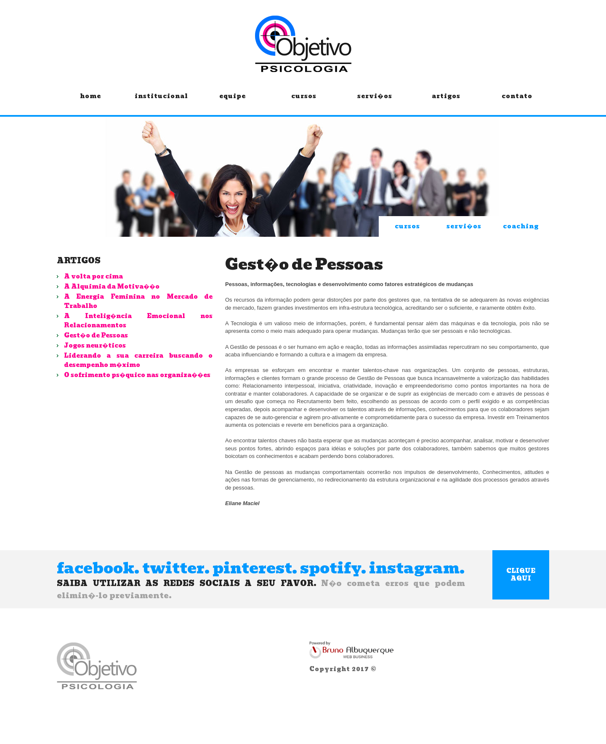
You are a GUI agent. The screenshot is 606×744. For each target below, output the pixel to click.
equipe (232, 102)
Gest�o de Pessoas (96, 335)
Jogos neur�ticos (95, 345)
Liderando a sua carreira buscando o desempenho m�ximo (138, 360)
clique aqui (520, 574)
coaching (521, 226)
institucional (161, 102)
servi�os (375, 102)
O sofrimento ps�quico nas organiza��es (137, 375)
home (90, 102)
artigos (446, 102)
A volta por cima (93, 276)
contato (517, 102)
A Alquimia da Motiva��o (111, 286)
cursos (303, 102)
